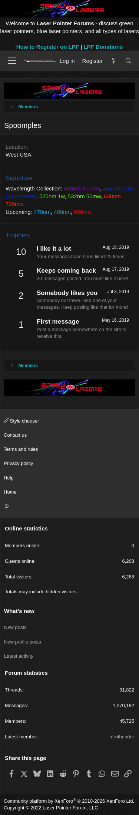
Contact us (15, 435)
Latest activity (18, 656)
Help (9, 478)
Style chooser (21, 421)
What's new (19, 611)
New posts (15, 627)
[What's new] (113, 60)
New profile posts (22, 642)
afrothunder (122, 736)
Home (10, 492)
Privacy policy (18, 463)
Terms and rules (21, 449)
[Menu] (12, 60)
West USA (18, 154)
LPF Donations (103, 47)
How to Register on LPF (47, 47)
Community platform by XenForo (69, 801)
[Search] (128, 60)
